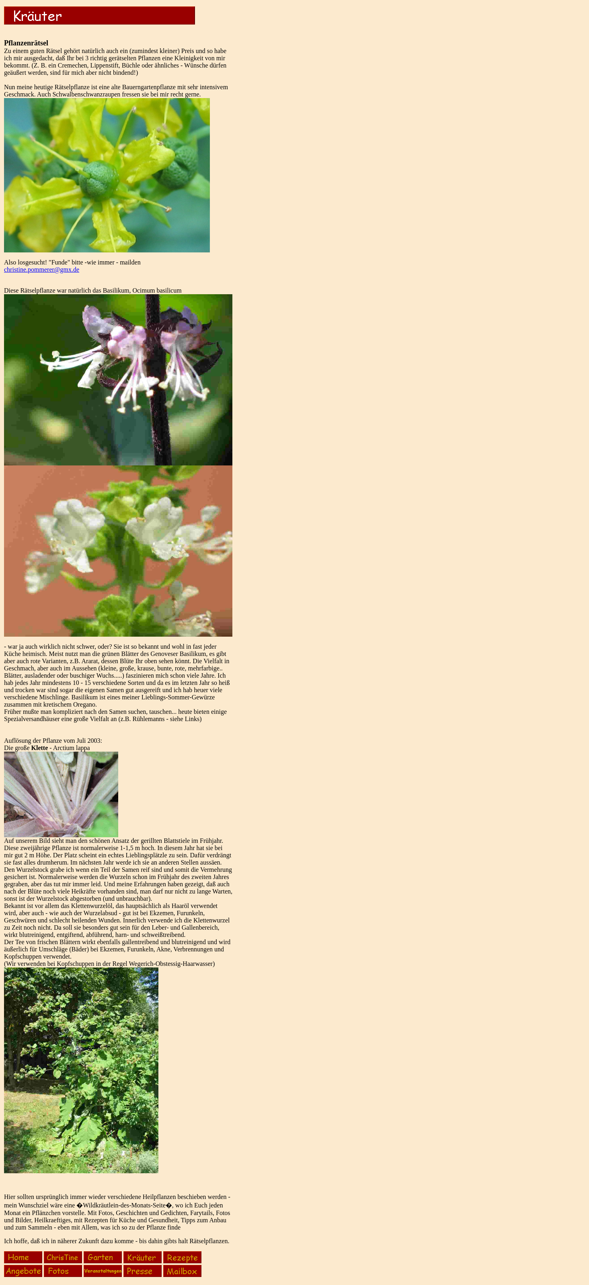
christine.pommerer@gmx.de (41, 269)
